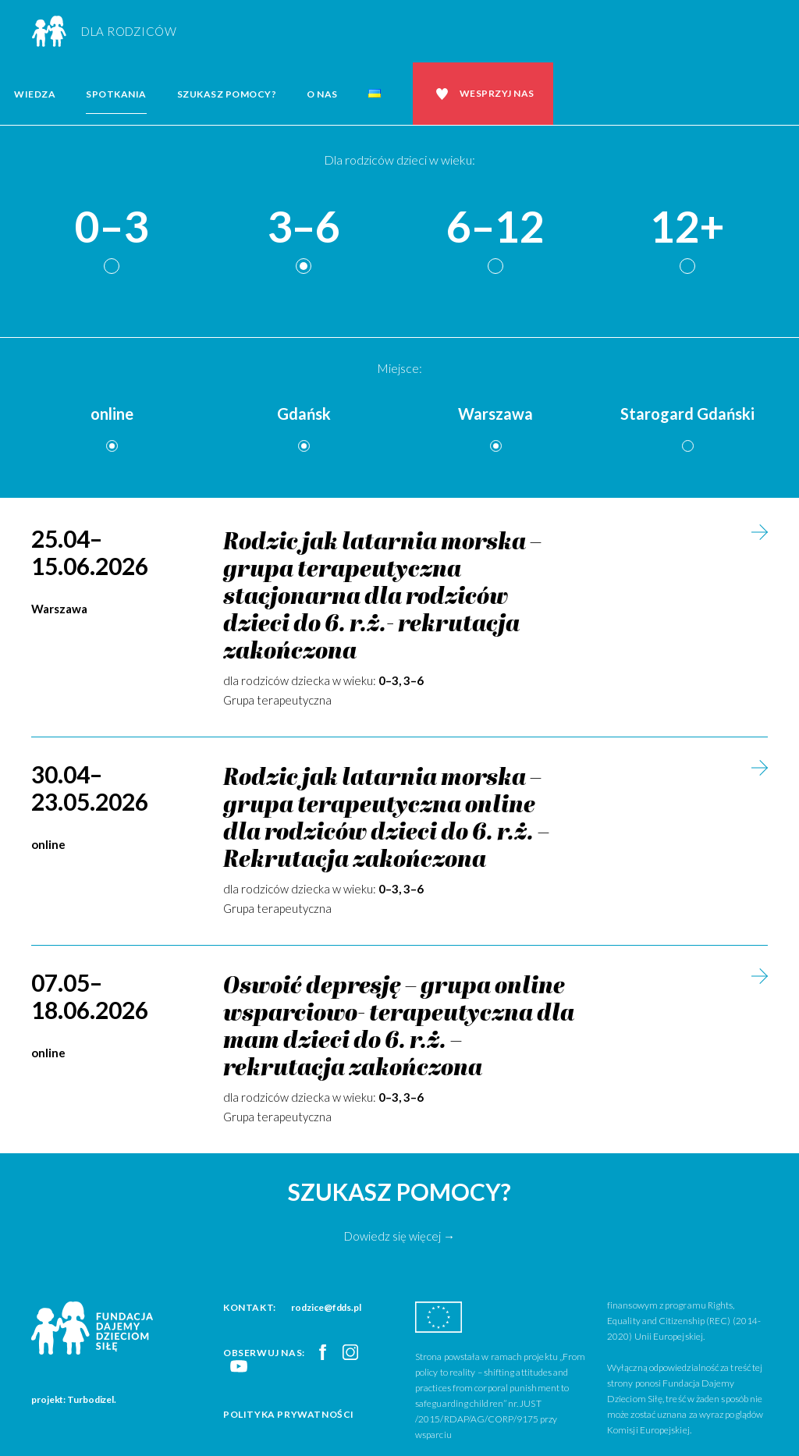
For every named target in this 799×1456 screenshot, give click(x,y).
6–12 (495, 227)
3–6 (303, 227)
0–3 (111, 227)
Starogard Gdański (687, 413)
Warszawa (495, 413)
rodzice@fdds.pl (326, 1307)
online (112, 413)
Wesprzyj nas (497, 93)
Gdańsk (304, 413)
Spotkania (116, 94)
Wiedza (34, 94)
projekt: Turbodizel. (73, 1399)
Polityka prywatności (288, 1414)
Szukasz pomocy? (227, 94)
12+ (687, 227)
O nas (322, 94)
